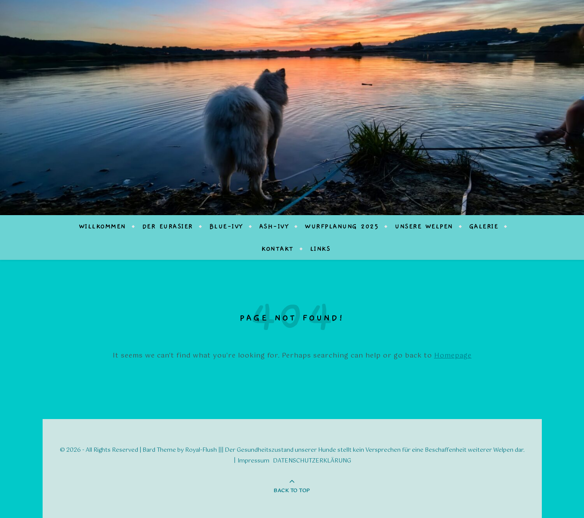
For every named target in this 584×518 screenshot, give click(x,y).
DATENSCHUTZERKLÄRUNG (312, 461)
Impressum (253, 461)
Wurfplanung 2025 (341, 226)
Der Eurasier (167, 226)
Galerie (483, 226)
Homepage (453, 355)
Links (320, 249)
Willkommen (102, 226)
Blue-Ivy (226, 226)
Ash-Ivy (274, 226)
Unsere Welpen (424, 226)
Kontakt (277, 249)
